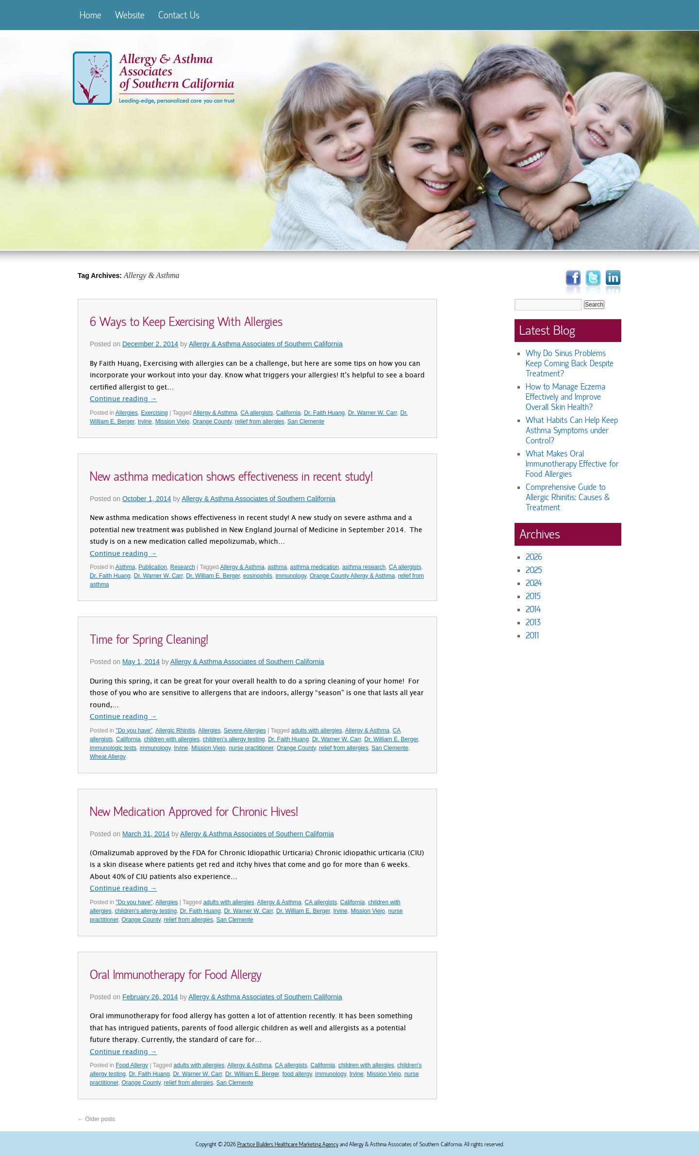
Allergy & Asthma (215, 412)
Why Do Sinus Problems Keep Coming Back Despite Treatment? (570, 363)
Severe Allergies (245, 730)
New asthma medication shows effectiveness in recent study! (231, 477)
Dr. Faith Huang (324, 412)
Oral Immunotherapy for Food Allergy (176, 975)
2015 (533, 596)
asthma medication (314, 567)
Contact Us (179, 15)
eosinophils (257, 575)
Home (90, 15)
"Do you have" (134, 730)
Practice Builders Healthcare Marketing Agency (287, 1144)
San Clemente (305, 421)
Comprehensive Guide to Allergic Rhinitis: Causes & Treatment (568, 497)
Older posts (96, 1119)
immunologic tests (113, 748)
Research (182, 567)
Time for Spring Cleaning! (149, 640)
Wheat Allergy (108, 756)
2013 (533, 623)
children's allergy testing (234, 739)
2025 (534, 570)
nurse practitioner (251, 748)
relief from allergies (259, 421)
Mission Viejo (172, 421)
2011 (532, 636)
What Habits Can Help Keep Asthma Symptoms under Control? (572, 430)
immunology (290, 575)
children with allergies (172, 739)
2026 (534, 557)
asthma (277, 567)
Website (130, 15)
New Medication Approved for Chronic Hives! (194, 812)
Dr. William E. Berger (213, 575)
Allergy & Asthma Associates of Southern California (266, 344)
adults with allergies (316, 730)
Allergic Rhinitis (175, 730)
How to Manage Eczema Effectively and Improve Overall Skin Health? (565, 397)
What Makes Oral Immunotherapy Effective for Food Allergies (572, 464)
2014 (533, 609)
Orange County (212, 421)
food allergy (297, 1074)
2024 (534, 583)
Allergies (127, 412)
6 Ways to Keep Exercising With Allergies (186, 322)
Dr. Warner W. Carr (372, 412)
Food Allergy (132, 1065)
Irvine (145, 421)
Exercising (154, 412)
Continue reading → (123, 400)
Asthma (125, 567)
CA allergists (256, 412)
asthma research (363, 567)
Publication (152, 567)
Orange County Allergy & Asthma (352, 575)
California (288, 412)
